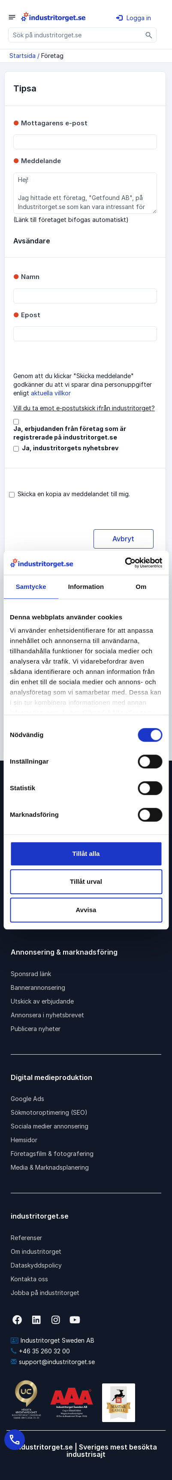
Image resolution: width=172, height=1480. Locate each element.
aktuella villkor (51, 393)
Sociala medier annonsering (49, 1126)
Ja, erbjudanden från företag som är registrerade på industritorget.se (69, 433)
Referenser (26, 1237)
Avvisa (86, 909)
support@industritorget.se (53, 1361)
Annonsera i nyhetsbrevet (47, 1015)
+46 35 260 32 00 (40, 1351)
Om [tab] (141, 586)
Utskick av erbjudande (42, 1001)
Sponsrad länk (31, 973)
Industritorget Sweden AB (52, 1340)
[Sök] (149, 34)
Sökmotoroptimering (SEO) (49, 1112)
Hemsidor (24, 1139)
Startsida (22, 55)
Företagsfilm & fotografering (52, 1153)
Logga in (133, 17)
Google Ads (27, 1098)
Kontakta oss (29, 1279)
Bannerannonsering (38, 987)
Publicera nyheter (35, 1028)
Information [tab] (86, 586)
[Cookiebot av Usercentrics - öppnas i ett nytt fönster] (124, 562)
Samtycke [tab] (31, 586)
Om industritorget (36, 1251)
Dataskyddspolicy (36, 1265)
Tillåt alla (86, 853)
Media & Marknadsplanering (50, 1167)
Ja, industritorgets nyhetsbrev (70, 448)
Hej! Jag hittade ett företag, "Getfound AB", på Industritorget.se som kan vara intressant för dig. (85, 193)
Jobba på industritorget (45, 1292)
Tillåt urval (86, 881)
